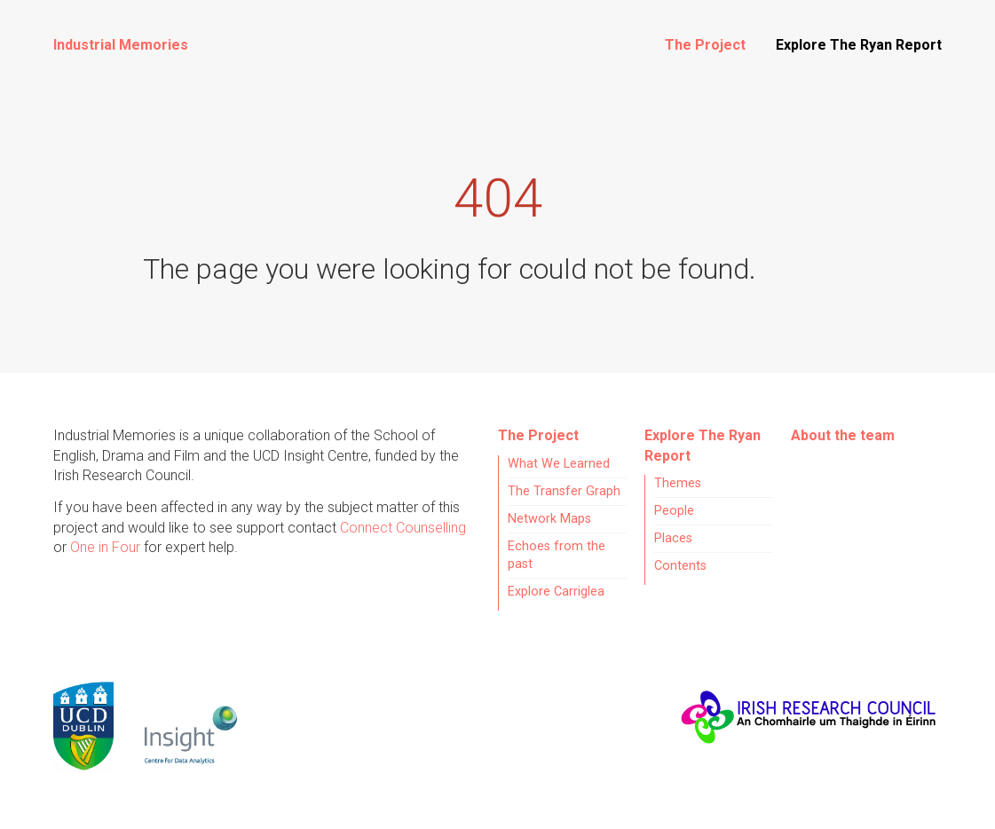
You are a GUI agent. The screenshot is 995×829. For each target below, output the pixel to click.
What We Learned (559, 463)
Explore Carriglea (556, 591)
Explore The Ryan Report (859, 44)
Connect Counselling (403, 527)
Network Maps (549, 518)
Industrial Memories (120, 44)
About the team (843, 435)
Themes (677, 483)
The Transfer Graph (564, 491)
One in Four (105, 547)
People (674, 510)
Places (673, 538)
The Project (705, 44)
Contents (680, 565)
